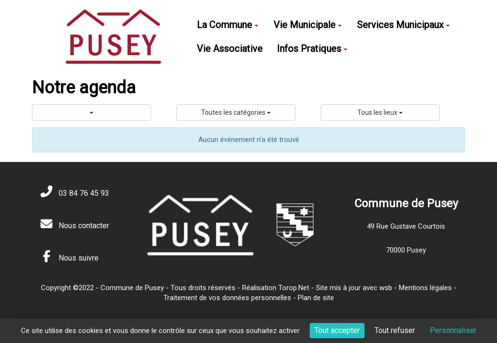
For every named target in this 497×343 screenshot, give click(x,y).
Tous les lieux (380, 112)
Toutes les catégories (236, 112)
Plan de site (316, 297)
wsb (385, 287)
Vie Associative (230, 48)
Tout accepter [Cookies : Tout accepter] (337, 330)
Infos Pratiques (312, 48)
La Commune (227, 24)
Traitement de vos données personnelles (227, 297)
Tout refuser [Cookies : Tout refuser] (395, 330)
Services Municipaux (403, 24)
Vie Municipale (308, 24)
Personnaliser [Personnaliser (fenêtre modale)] (453, 330)
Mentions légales (425, 287)
